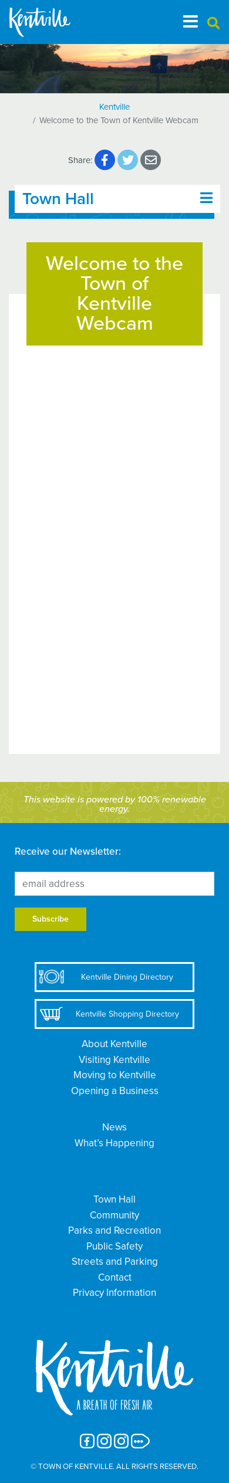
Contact (115, 1277)
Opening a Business (115, 1091)
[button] (213, 24)
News (114, 1127)
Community (114, 1215)
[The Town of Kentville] (54, 22)
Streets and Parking (115, 1261)
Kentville (114, 106)
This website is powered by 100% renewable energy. (114, 804)
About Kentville (114, 1044)
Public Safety (114, 1246)
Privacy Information (114, 1292)
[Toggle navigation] (190, 22)
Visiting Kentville (114, 1059)
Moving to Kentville (114, 1075)
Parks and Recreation (114, 1230)
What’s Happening (114, 1143)
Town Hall (114, 1199)
